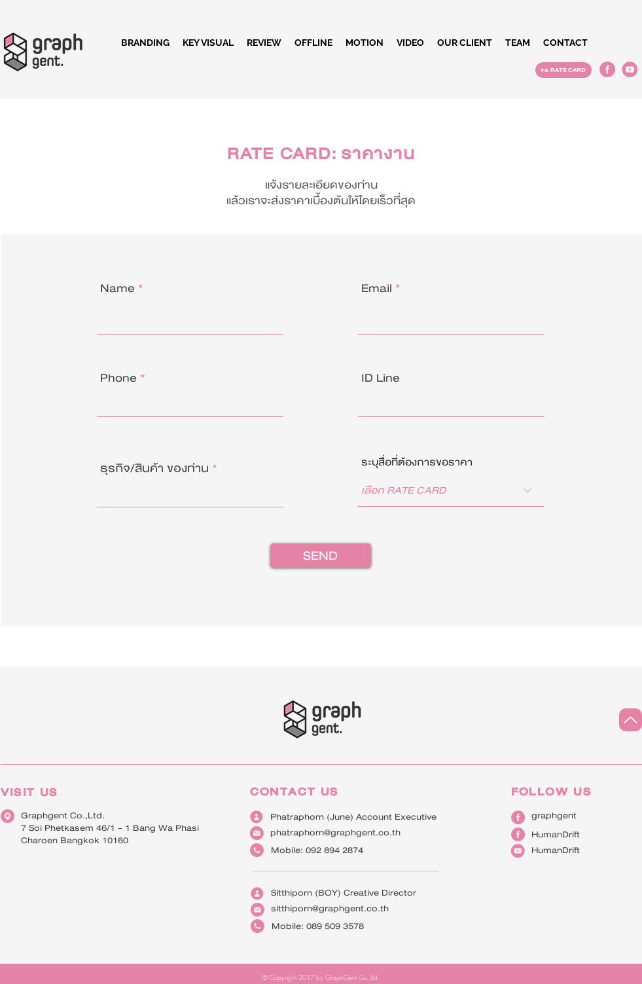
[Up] (630, 719)
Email (376, 288)
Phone (118, 378)
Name (117, 288)
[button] (313, 42)
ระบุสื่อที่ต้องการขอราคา (417, 462)
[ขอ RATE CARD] (563, 70)
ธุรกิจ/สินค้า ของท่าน (154, 468)
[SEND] (320, 555)
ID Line (380, 378)
